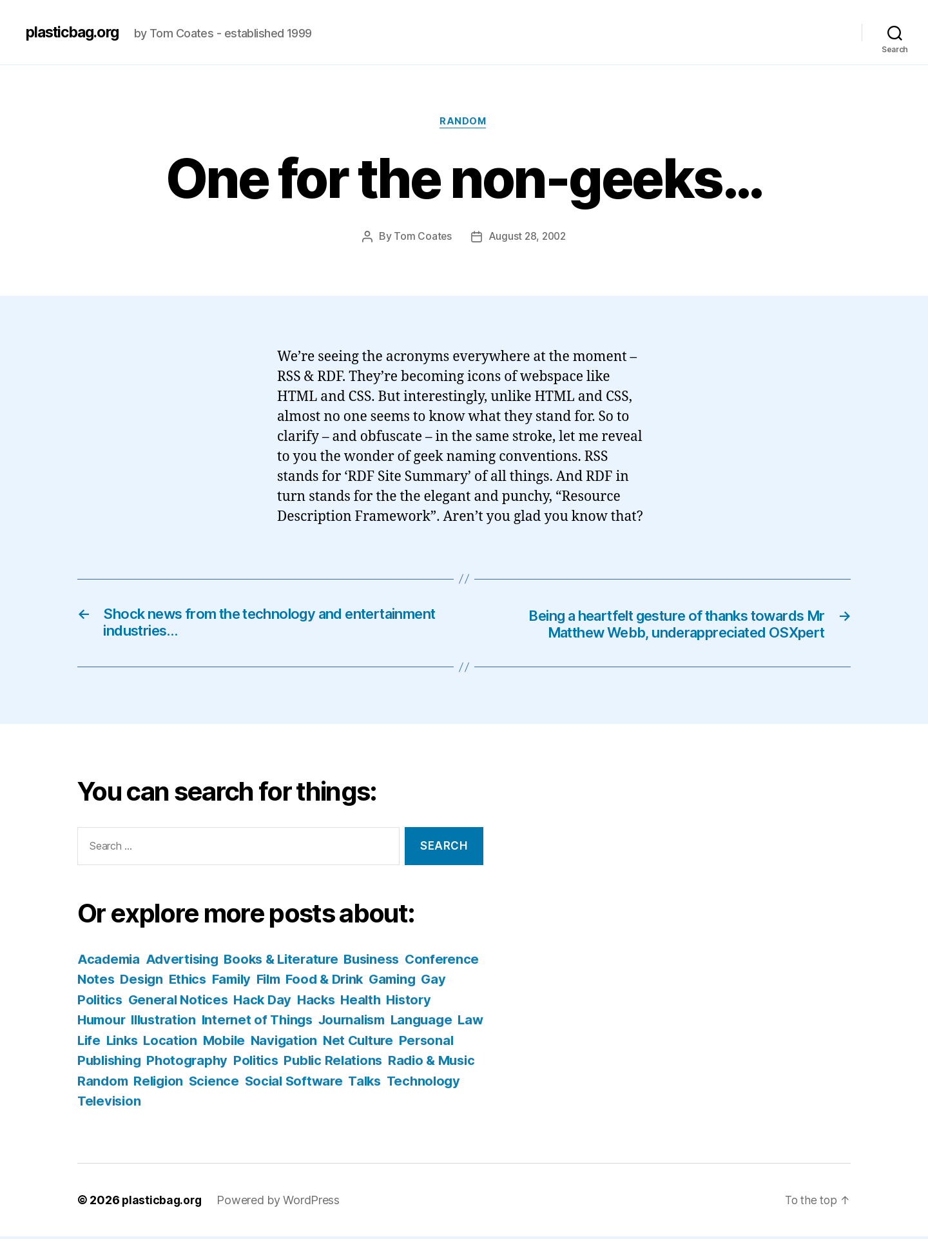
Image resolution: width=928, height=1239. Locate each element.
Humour (156, 1022)
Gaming (102, 1002)
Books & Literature (290, 961)
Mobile (332, 1043)
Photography (306, 1063)
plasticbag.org (76, 32)
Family (318, 981)
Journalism (419, 1022)
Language (109, 1043)
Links (226, 1043)
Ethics (271, 981)
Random (463, 122)
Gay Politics (171, 1002)
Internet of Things (320, 1022)
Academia (109, 961)
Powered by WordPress (280, 1202)
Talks (159, 1103)
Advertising (186, 961)
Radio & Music (188, 1083)
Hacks (409, 1002)
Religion (324, 1083)
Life (192, 1043)
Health (455, 1002)
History (100, 1022)
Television (297, 1103)
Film (358, 981)
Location (277, 1043)
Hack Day (353, 1002)
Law (161, 1043)
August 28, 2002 (527, 237)
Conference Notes (136, 981)
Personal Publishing (195, 1063)
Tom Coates (421, 237)
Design (222, 981)
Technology (220, 1103)
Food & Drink (418, 981)
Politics (377, 1063)
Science (381, 1083)
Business (385, 961)
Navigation (394, 1043)
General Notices (266, 1002)
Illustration (222, 1022)
